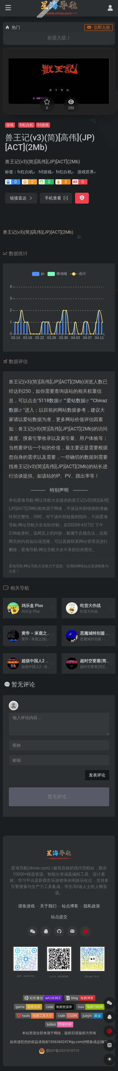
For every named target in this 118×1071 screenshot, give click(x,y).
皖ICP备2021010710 (62, 1051)
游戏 (10, 125)
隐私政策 (92, 906)
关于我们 (48, 906)
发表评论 (97, 775)
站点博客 (70, 906)
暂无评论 (23, 684)
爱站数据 (76, 400)
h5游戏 (42, 125)
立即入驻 (98, 27)
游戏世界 (85, 171)
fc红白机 (26, 125)
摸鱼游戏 (26, 906)
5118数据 (49, 400)
